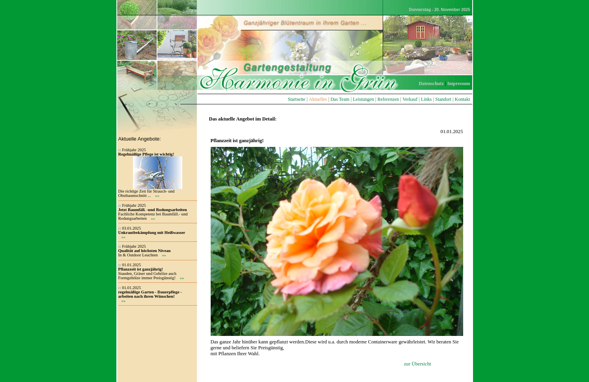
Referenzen (388, 99)
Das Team (340, 99)
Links (426, 99)
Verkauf (409, 99)
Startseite (296, 99)
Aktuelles (318, 99)
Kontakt (462, 99)
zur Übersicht (417, 364)
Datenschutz (431, 83)
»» (157, 195)
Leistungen (363, 99)
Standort (443, 99)
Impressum (458, 83)
